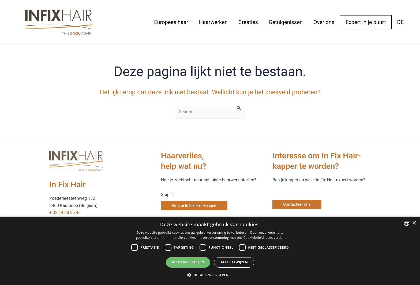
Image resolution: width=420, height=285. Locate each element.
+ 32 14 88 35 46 (65, 212)
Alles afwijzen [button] (234, 262)
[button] (209, 275)
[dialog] (210, 251)
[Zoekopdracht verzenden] (239, 107)
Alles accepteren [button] (188, 262)
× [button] (414, 223)
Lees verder (275, 237)
